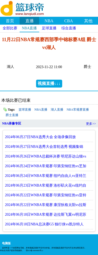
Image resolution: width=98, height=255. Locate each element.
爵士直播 (12, 115)
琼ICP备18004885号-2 (34, 250)
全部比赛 (10, 28)
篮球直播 (25, 109)
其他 (88, 21)
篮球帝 (28, 8)
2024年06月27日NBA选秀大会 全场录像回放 (40, 137)
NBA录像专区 (11, 123)
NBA (49, 21)
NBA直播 (29, 28)
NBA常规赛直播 (78, 109)
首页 (10, 21)
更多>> (91, 124)
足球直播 (49, 28)
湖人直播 (57, 109)
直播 (29, 21)
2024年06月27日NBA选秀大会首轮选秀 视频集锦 (44, 147)
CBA (68, 21)
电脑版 (6, 243)
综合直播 (68, 28)
